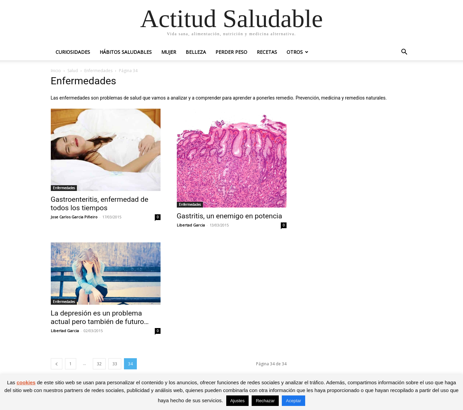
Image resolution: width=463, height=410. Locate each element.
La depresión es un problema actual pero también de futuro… (100, 317)
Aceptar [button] (293, 400)
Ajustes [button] (237, 400)
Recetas (267, 52)
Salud (72, 70)
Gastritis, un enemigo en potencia (229, 216)
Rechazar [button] (265, 400)
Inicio (56, 70)
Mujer (168, 52)
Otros (295, 52)
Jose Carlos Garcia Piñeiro (74, 216)
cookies (26, 382)
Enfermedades (98, 70)
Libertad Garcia (191, 225)
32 (99, 364)
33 (114, 364)
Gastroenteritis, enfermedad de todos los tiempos (99, 203)
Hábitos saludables (126, 52)
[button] (404, 52)
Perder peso (231, 52)
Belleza (196, 52)
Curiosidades (73, 52)
